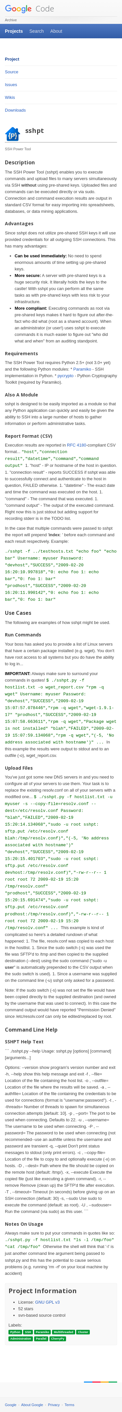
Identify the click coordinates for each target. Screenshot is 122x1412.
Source (11, 71)
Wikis (10, 97)
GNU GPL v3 (47, 1302)
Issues (11, 84)
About (56, 31)
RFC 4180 (76, 445)
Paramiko (82, 369)
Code (29, 8)
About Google (32, 1405)
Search (36, 31)
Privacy (54, 1405)
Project (12, 59)
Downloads (15, 110)
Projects (14, 31)
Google (10, 1405)
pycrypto (66, 375)
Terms (70, 1405)
